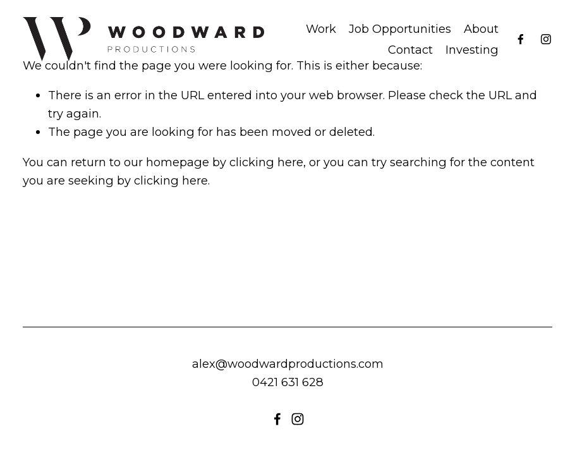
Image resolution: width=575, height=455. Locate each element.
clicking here (266, 162)
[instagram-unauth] (546, 39)
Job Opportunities (400, 28)
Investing (472, 49)
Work (321, 28)
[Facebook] (520, 39)
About (481, 28)
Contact (410, 49)
